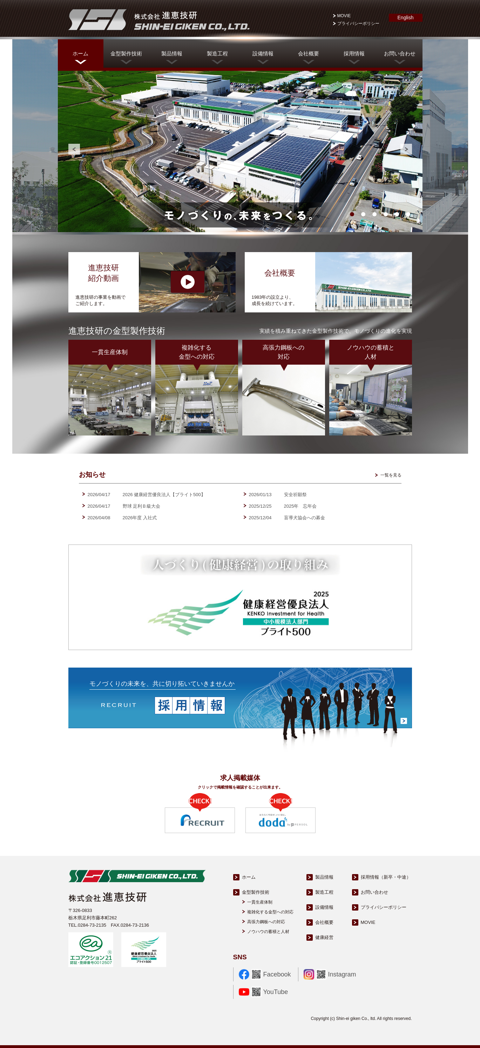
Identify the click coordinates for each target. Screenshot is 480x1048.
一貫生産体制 (259, 902)
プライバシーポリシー (358, 23)
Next (406, 149)
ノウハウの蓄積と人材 (268, 931)
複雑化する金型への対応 (270, 912)
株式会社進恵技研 (158, 19)
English (406, 19)
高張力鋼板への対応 (266, 921)
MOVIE (344, 15)
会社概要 (308, 53)
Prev (74, 149)
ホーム (80, 53)
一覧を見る (390, 475)
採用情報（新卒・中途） (386, 877)
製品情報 (171, 53)
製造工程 (217, 53)
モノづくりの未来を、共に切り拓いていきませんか (162, 683)
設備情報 (262, 53)
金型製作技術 (126, 53)
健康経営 (324, 937)
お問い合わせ (399, 53)
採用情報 (354, 53)
